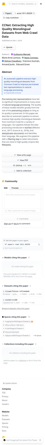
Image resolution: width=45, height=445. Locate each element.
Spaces (5, 423)
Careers (5, 404)
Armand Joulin (8, 64)
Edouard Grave (23, 64)
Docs (4, 430)
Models (5, 415)
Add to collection (22, 170)
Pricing (5, 427)
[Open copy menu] (21, 17)
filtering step (13, 139)
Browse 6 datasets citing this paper (15, 308)
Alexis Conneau (31, 57)
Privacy (5, 396)
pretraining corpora (20, 110)
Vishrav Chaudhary (12, 61)
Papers (7, 13)
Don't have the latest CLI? (13, 248)
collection (23, 360)
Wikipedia (6, 144)
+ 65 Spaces (37, 335)
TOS (4, 392)
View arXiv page (22, 155)
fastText (28, 127)
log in (16, 223)
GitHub (22, 165)
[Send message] (40, 440)
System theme (10, 383)
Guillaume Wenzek (21, 54)
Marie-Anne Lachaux (11, 58)
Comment (22, 218)
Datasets (6, 419)
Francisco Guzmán (31, 61)
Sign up (7, 223)
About (4, 400)
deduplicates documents (13, 133)
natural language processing (17, 104)
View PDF (22, 160)
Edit (6, 188)
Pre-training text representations (16, 99)
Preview (15, 188)
